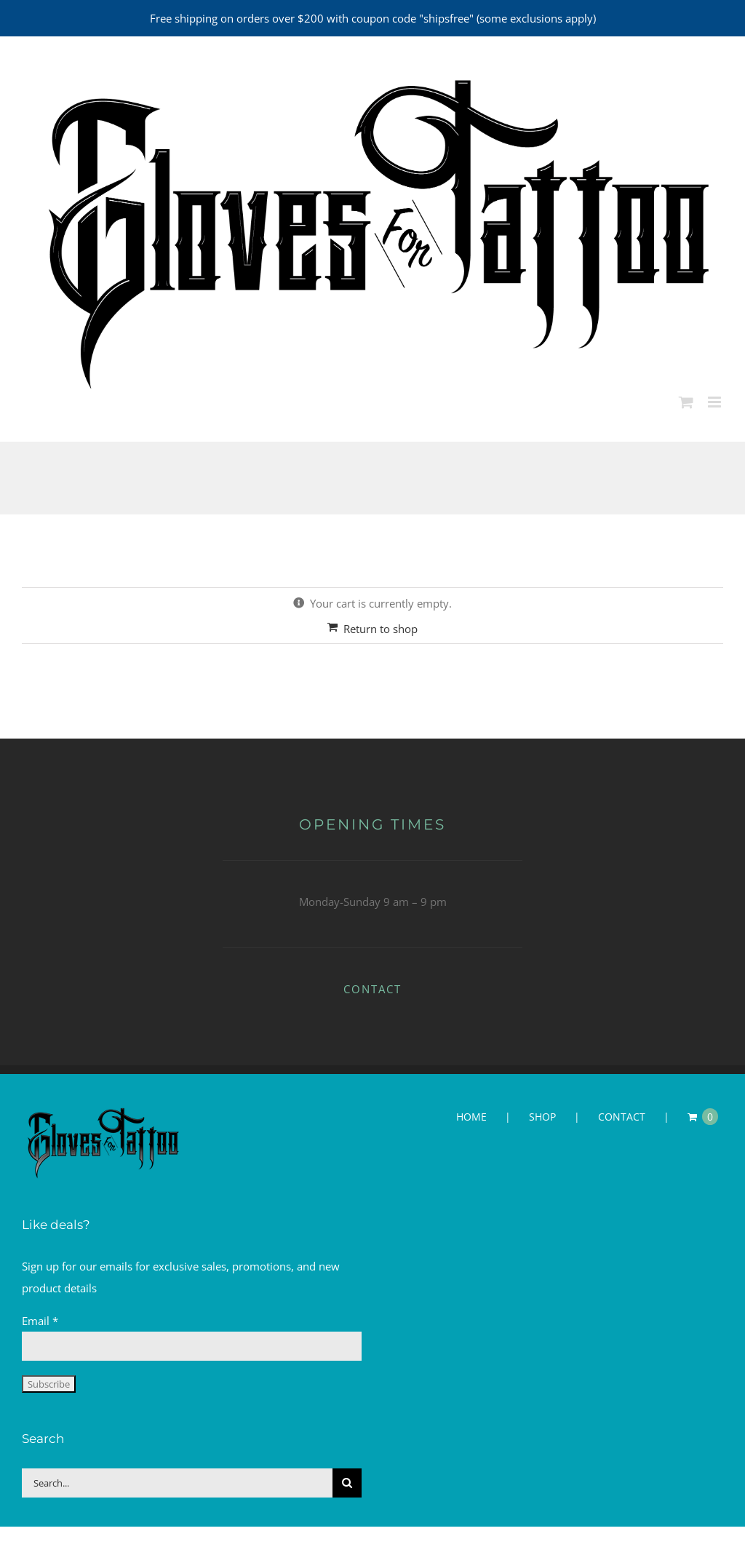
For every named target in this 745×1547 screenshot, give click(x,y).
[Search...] (177, 1483)
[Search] (347, 1483)
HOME (471, 1117)
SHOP (542, 1117)
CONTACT (372, 989)
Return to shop (380, 628)
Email (40, 1320)
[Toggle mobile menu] (715, 402)
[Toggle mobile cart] (686, 402)
